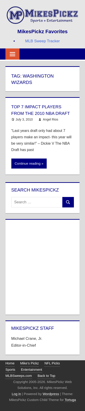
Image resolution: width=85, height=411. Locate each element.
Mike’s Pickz (29, 363)
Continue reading (28, 163)
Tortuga (70, 399)
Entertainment (31, 369)
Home (10, 363)
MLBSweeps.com (18, 375)
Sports (10, 369)
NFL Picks (52, 363)
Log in (16, 393)
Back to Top (46, 375)
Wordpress (51, 393)
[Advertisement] (42, 266)
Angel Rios (50, 119)
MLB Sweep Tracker (42, 41)
